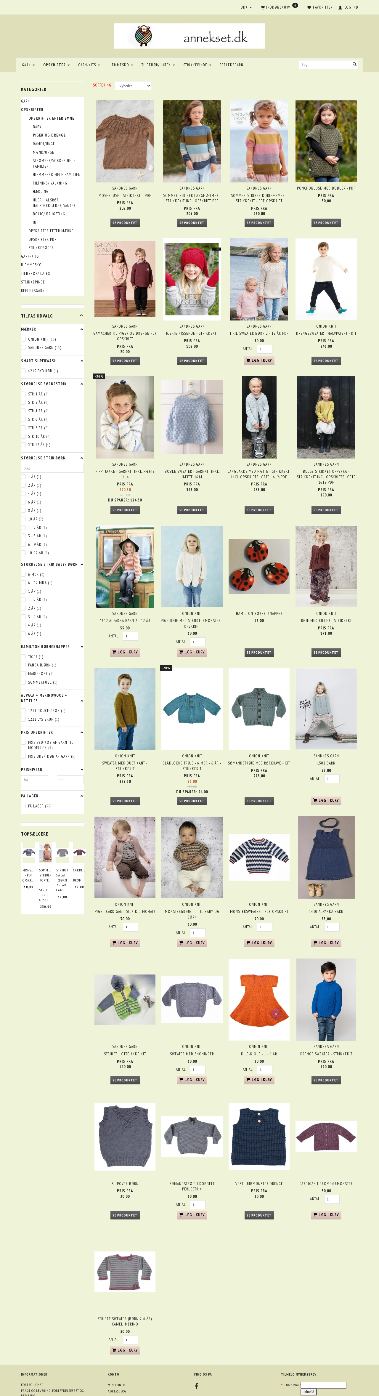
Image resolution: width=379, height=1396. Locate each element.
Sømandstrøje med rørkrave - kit (259, 736)
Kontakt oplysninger (38, 1356)
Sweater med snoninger (192, 1015)
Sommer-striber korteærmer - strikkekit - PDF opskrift (45, 885)
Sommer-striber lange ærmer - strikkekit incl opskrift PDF (192, 194)
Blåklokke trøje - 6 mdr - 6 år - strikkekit (192, 739)
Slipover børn (125, 1139)
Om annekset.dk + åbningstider (46, 1350)
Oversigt (28, 1375)
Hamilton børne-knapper (259, 592)
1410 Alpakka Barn (326, 879)
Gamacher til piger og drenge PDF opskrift (125, 326)
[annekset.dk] (189, 35)
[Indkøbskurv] (279, 7)
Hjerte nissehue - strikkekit (192, 323)
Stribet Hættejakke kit (125, 1015)
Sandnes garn (125, 184)
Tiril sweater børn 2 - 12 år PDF (259, 323)
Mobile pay (29, 1381)
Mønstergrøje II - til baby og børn (192, 882)
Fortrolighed (32, 1333)
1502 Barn (326, 736)
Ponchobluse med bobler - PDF (326, 184)
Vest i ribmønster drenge (259, 1139)
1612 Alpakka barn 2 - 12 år (125, 599)
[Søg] (355, 65)
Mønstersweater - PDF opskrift (29, 875)
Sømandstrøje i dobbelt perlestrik (192, 1142)
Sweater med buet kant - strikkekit (125, 739)
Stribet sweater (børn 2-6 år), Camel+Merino (62, 880)
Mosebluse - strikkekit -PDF (125, 191)
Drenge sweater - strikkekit (326, 1015)
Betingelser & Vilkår (38, 1362)
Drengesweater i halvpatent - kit (326, 323)
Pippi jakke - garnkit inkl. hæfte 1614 (125, 458)
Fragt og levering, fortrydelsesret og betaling (52, 1342)
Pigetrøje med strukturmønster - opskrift (192, 602)
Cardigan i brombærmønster (79, 875)
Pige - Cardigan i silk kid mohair (125, 879)
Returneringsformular (41, 1369)
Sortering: (102, 85)
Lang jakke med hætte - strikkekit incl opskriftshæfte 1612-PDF (259, 458)
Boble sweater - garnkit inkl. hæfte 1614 (192, 458)
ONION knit (326, 316)
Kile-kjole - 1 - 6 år (259, 1015)
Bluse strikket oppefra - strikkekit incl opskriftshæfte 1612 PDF (326, 461)
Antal (248, 339)
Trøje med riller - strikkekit (326, 599)
